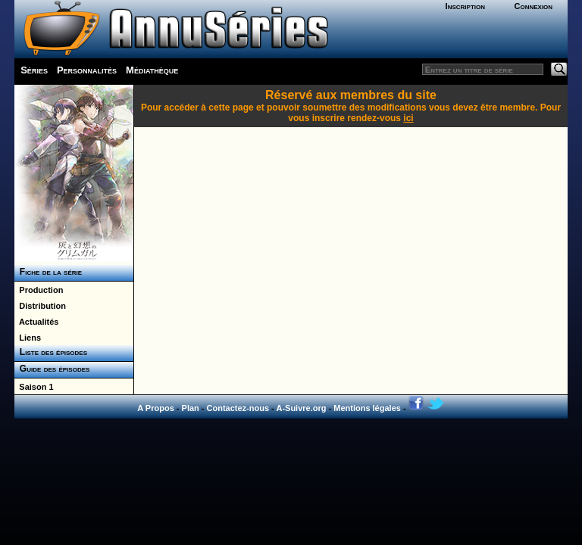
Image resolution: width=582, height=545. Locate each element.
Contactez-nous (238, 408)
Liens (27, 337)
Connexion (533, 6)
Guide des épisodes (51, 368)
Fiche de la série (48, 271)
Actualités (36, 321)
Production (38, 289)
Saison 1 (33, 386)
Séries (34, 70)
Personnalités (87, 70)
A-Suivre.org (301, 408)
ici (408, 118)
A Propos (155, 408)
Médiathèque (152, 70)
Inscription (465, 6)
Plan (190, 408)
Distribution (40, 305)
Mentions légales (367, 408)
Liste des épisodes (50, 352)
